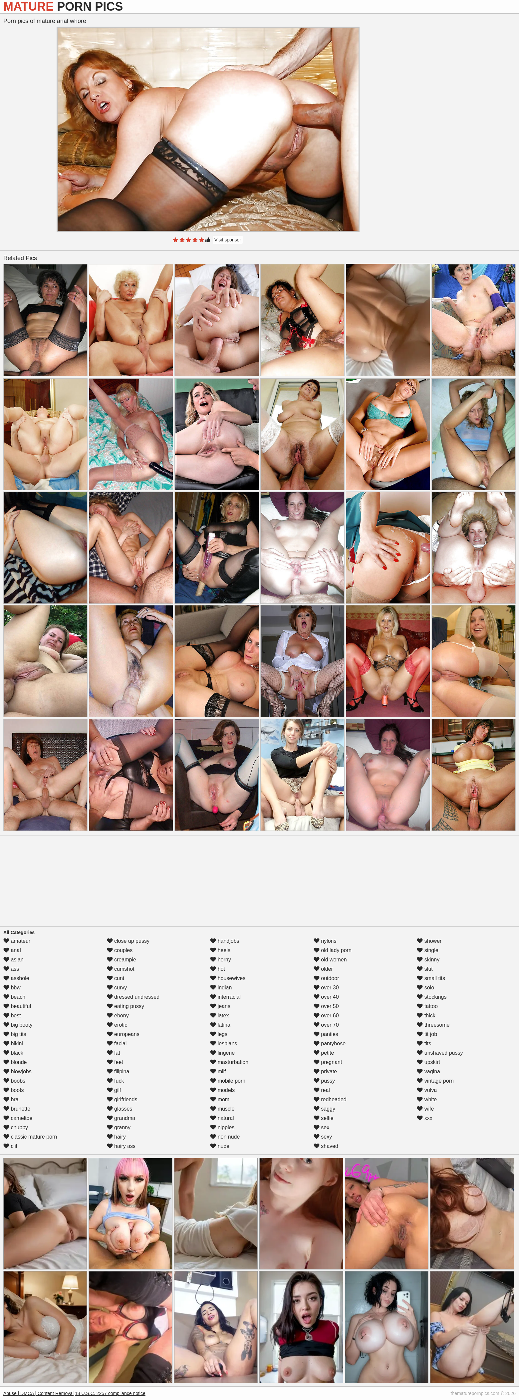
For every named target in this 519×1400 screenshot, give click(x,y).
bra (11, 1099)
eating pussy (125, 1006)
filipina (118, 1071)
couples (120, 950)
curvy (117, 987)
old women (330, 959)
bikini (13, 1043)
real (322, 1090)
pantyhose (330, 1043)
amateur (16, 941)
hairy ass (121, 1146)
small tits (431, 978)
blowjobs (17, 1071)
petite (324, 1053)
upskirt (428, 1062)
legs (218, 1034)
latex (219, 1015)
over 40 (326, 997)
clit (10, 1146)
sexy (323, 1137)
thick (426, 1015)
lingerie (222, 1053)
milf (218, 1071)
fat (113, 1053)
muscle (222, 1109)
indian (221, 987)
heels (220, 950)
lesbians (223, 1043)
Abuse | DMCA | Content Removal (38, 1393)
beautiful (17, 1006)
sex (321, 1127)
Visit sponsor (227, 239)
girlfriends (122, 1099)
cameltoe (17, 1118)
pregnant (328, 1062)
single (427, 950)
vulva (427, 1090)
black (13, 1053)
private (325, 1071)
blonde (15, 1062)
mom (219, 1099)
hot (217, 969)
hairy (116, 1137)
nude (219, 1146)
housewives (227, 978)
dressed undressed (133, 997)
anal (12, 950)
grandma (121, 1118)
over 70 (326, 1025)
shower (429, 941)
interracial (225, 997)
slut (424, 969)
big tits (14, 1034)
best (12, 1015)
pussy (324, 1081)
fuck (115, 1081)
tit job (427, 1034)
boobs (14, 1081)
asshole (16, 978)
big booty (17, 1025)
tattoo (427, 1006)
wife (425, 1109)
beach (14, 997)
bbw (12, 987)
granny (118, 1127)
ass (11, 969)
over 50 (326, 1006)
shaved (326, 1146)
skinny (428, 959)
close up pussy (128, 941)
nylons (325, 941)
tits (424, 1043)
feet (115, 1062)
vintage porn (435, 1081)
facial (117, 1043)
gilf (114, 1090)
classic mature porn (30, 1137)
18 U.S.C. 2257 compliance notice (110, 1393)
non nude (225, 1137)
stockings (431, 997)
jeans (220, 1006)
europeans (123, 1034)
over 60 (326, 1015)
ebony (118, 1015)
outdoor (326, 978)
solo (425, 987)
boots (13, 1090)
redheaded (330, 1099)
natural (222, 1118)
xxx (424, 1118)
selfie (324, 1118)
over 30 (326, 987)
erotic (117, 1025)
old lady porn (333, 950)
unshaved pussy (440, 1053)
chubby (15, 1127)
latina (220, 1025)
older (323, 969)
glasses (119, 1109)
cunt (116, 978)
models (222, 1090)
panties (326, 1034)
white (427, 1099)
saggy (324, 1109)
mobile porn (227, 1081)
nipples (222, 1127)
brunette (16, 1109)
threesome (433, 1025)
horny (220, 959)
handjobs (224, 941)
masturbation (229, 1062)
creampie (121, 959)
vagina (428, 1071)
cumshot (120, 969)
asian (13, 959)
